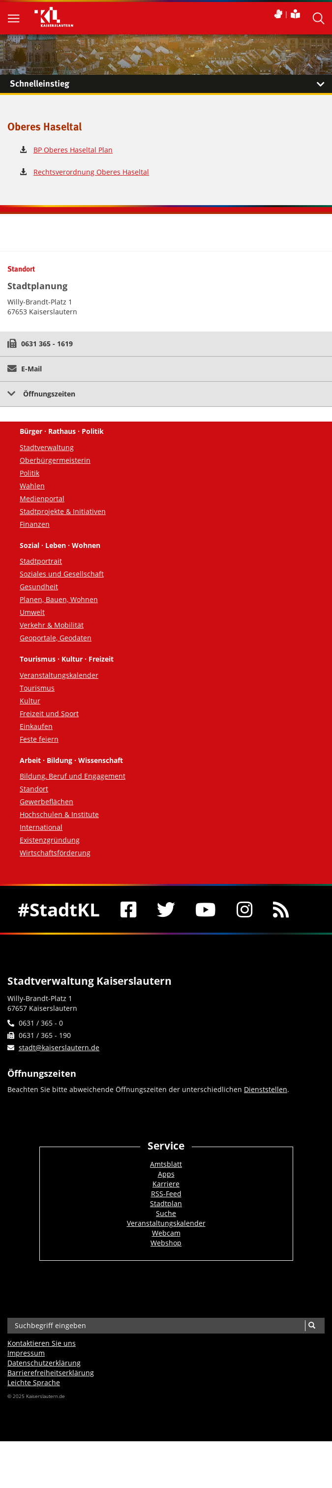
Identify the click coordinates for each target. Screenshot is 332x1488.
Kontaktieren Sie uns (41, 1343)
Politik (29, 473)
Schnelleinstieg (171, 84)
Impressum (26, 1353)
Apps (166, 1174)
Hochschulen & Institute (59, 814)
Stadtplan (166, 1203)
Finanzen (35, 524)
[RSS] (281, 909)
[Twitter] (166, 909)
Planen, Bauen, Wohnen (59, 599)
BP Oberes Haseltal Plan (73, 149)
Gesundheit (39, 586)
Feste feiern (39, 739)
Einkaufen (36, 726)
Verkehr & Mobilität (52, 625)
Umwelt (32, 612)
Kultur (30, 700)
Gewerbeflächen (46, 801)
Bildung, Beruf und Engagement (72, 776)
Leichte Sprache (33, 1382)
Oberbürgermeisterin (55, 460)
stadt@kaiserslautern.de (59, 1047)
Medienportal (42, 498)
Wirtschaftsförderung (55, 852)
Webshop (166, 1242)
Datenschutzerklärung (44, 1362)
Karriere (166, 1183)
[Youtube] (206, 909)
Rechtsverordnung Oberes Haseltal (91, 172)
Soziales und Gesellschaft (62, 573)
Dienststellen (265, 1089)
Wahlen (32, 485)
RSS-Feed (166, 1193)
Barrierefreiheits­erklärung (50, 1372)
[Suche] (311, 1325)
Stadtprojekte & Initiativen (63, 511)
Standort (34, 788)
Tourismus (37, 688)
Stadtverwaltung (47, 447)
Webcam (166, 1233)
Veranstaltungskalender (59, 675)
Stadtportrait (41, 561)
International (41, 827)
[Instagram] (244, 909)
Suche (166, 1213)
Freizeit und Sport (49, 713)
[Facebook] (128, 909)
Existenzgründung (50, 840)
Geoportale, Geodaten (55, 637)
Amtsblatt (166, 1164)
